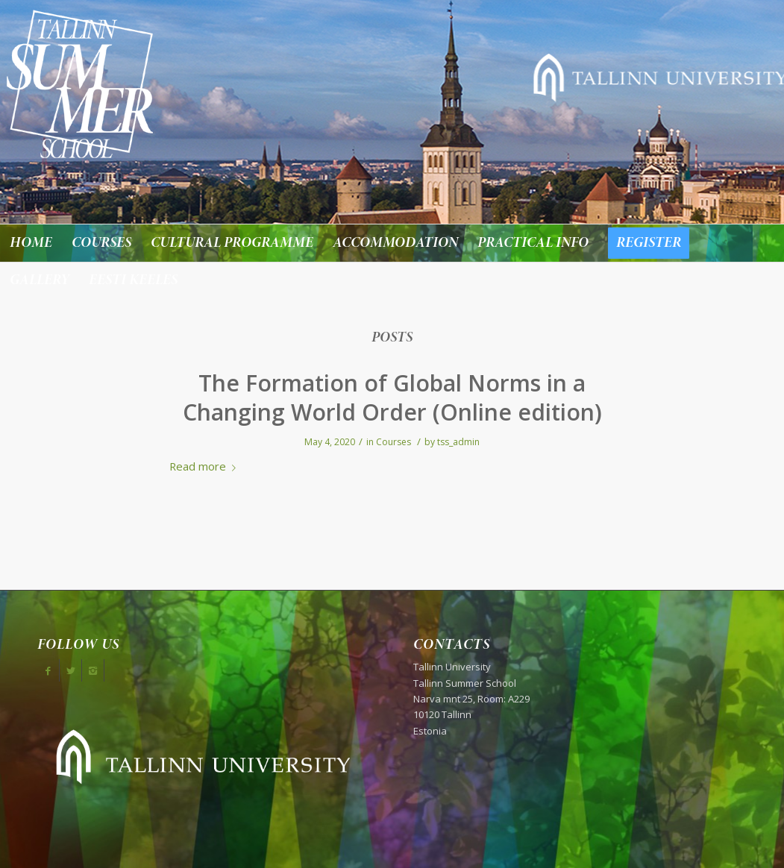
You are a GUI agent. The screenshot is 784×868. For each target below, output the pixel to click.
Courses (393, 441)
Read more (205, 466)
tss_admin (458, 441)
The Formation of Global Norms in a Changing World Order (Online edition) (392, 397)
